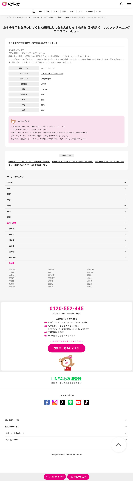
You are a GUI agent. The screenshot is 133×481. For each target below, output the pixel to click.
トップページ (9, 17)
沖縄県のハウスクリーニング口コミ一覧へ (30, 165)
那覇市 (50, 286)
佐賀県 (11, 234)
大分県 (11, 246)
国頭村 (89, 275)
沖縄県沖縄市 (46, 79)
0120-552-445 (56, 476)
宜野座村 (12, 278)
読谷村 (89, 284)
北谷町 (11, 272)
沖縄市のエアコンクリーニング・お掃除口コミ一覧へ (29, 161)
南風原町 (90, 272)
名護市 (11, 275)
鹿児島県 (12, 257)
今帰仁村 (90, 269)
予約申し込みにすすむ (67, 348)
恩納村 (89, 278)
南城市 (50, 272)
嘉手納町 (51, 275)
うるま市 (12, 269)
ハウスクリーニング (23, 17)
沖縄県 (59, 17)
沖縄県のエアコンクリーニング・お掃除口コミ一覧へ (72, 161)
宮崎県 (11, 251)
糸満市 (11, 284)
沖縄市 (66, 17)
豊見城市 (12, 286)
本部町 (11, 281)
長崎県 (11, 240)
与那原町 (51, 269)
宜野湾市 (51, 278)
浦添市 (89, 281)
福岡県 (11, 228)
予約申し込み (80, 476)
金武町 (89, 286)
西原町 (50, 284)
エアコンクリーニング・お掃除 (43, 17)
